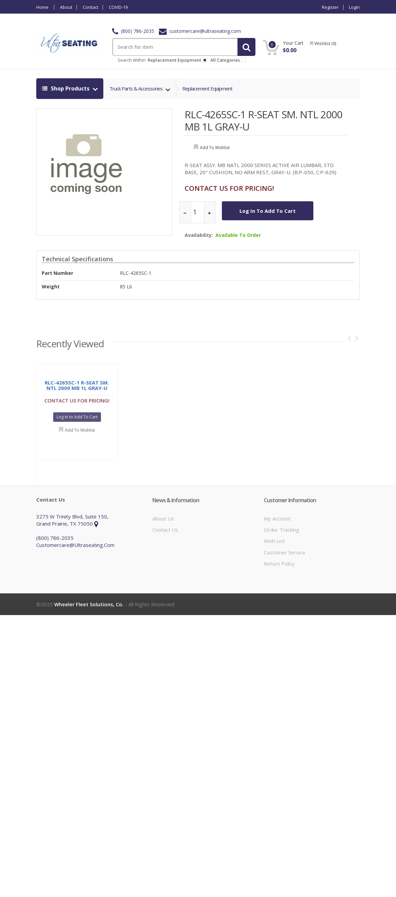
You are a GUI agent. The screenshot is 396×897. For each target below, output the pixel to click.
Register (330, 7)
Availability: (199, 235)
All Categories (229, 60)
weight (51, 286)
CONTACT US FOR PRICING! (229, 188)
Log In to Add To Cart (267, 210)
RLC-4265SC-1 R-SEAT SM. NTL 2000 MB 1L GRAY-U (263, 120)
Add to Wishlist (80, 432)
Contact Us (165, 529)
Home (42, 7)
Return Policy (279, 563)
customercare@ (200, 31)
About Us (163, 518)
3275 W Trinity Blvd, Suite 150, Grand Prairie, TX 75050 (72, 520)
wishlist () (323, 43)
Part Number (57, 273)
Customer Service (284, 552)
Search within (132, 60)
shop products (66, 88)
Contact (90, 7)
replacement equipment (177, 60)
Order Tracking (281, 529)
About (66, 7)
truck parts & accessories (136, 88)
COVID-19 (118, 7)
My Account (277, 518)
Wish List (274, 540)
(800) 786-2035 (133, 31)
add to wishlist (215, 147)
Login (354, 7)
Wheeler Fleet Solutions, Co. (89, 604)
